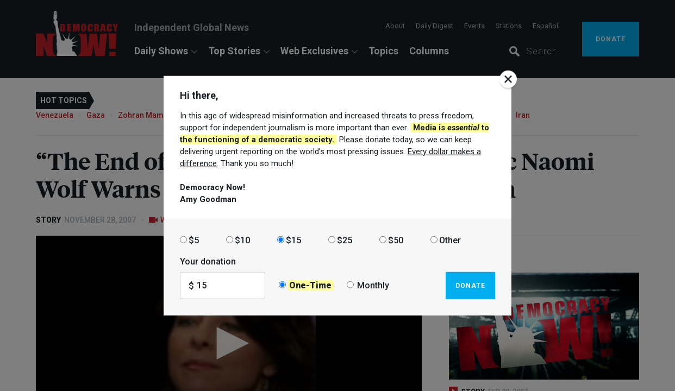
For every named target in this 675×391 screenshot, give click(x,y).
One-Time (310, 285)
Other (450, 240)
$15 (293, 240)
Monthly (373, 285)
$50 (395, 240)
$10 (242, 240)
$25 (344, 240)
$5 (194, 240)
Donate (470, 285)
